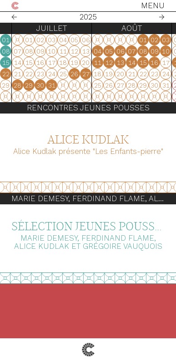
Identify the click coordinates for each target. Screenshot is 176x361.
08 (113, 51)
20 (90, 74)
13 (90, 62)
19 (79, 74)
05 (79, 51)
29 (136, 85)
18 (67, 74)
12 (79, 62)
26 (79, 85)
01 (113, 40)
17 (56, 74)
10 (56, 62)
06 (90, 51)
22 (113, 74)
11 (67, 62)
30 (10, 85)
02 (45, 51)
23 (45, 85)
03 (56, 51)
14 (102, 62)
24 (56, 85)
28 (125, 85)
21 (102, 74)
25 (67, 85)
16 (45, 74)
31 (21, 85)
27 (90, 85)
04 (67, 51)
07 (102, 51)
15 (113, 62)
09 (45, 62)
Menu (153, 5)
